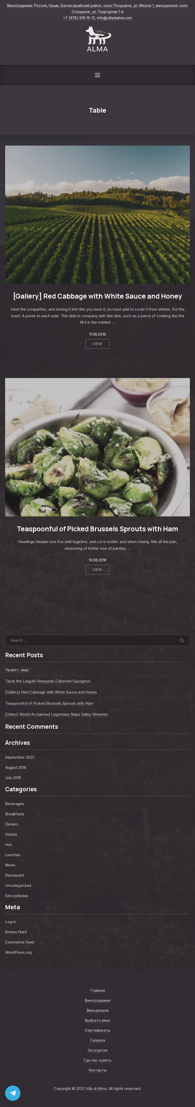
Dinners (11, 824)
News (10, 865)
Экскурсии (97, 1050)
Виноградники (97, 1000)
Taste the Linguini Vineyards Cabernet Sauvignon (48, 681)
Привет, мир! (17, 669)
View (97, 343)
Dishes (11, 834)
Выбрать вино (97, 1020)
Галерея (97, 1040)
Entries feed (16, 931)
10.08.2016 (97, 560)
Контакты (97, 1070)
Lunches (12, 854)
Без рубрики (16, 895)
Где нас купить (97, 1060)
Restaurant (14, 875)
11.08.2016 (97, 334)
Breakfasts (14, 813)
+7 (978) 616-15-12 (79, 18)
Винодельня (97, 1010)
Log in (10, 921)
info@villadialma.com (114, 18)
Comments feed (19, 942)
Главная (97, 990)
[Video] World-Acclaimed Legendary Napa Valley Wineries (56, 714)
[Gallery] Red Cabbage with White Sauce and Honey (97, 296)
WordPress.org (18, 952)
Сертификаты (97, 1030)
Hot (8, 844)
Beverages (14, 803)
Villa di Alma (96, 1088)
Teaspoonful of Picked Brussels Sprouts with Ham (97, 528)
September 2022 (19, 757)
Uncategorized (18, 885)
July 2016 (13, 777)
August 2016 (15, 767)
